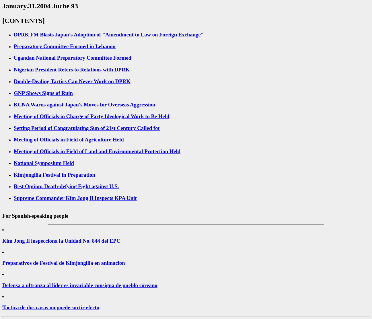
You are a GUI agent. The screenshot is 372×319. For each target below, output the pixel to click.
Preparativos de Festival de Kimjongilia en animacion (63, 263)
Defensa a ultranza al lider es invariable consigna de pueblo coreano (79, 285)
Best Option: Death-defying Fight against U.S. (66, 186)
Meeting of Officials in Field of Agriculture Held (69, 140)
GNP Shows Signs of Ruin (43, 93)
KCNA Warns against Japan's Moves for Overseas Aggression (84, 105)
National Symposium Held (44, 163)
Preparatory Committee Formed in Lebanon (65, 46)
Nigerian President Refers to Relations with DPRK (72, 70)
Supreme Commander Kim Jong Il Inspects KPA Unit (75, 198)
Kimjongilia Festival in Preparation (54, 175)
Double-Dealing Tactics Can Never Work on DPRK (72, 81)
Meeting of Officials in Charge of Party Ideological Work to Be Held (92, 116)
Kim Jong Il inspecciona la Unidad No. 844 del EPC (61, 241)
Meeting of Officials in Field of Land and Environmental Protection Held (97, 151)
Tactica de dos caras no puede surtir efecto (50, 307)
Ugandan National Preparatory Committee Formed (72, 58)
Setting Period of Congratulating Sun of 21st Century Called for (87, 128)
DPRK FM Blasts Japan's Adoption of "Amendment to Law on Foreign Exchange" (109, 35)
